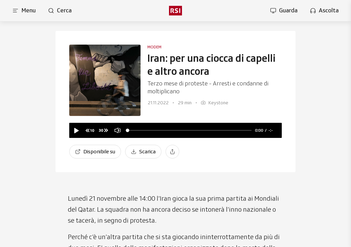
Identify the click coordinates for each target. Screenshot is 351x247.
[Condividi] (172, 151)
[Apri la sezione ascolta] (324, 11)
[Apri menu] (24, 11)
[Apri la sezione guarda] (284, 11)
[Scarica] (143, 151)
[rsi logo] (175, 10)
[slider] (190, 130)
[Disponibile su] (95, 151)
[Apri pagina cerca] (60, 11)
